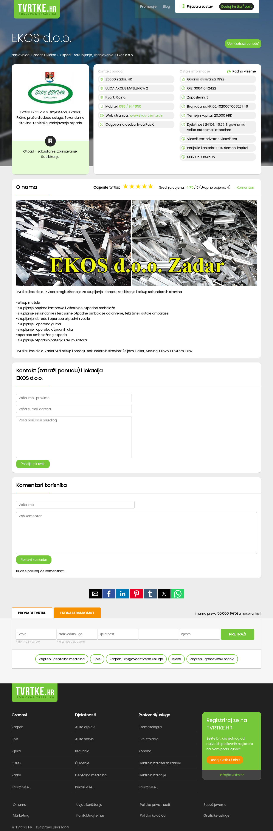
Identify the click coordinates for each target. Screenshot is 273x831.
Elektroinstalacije (152, 775)
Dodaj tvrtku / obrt (236, 6)
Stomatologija (150, 727)
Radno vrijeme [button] (241, 71)
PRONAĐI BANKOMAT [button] (77, 613)
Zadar (16, 775)
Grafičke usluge (216, 815)
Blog (166, 6)
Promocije (148, 6)
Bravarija (82, 751)
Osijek (16, 763)
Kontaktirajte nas (90, 815)
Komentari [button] (245, 187)
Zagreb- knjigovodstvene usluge (136, 659)
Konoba (145, 751)
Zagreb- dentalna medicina (62, 659)
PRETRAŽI (237, 634)
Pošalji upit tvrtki (32, 464)
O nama (19, 804)
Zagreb (17, 727)
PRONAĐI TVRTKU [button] (32, 613)
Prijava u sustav (197, 6)
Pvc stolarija (148, 739)
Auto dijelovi (85, 727)
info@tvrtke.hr (232, 774)
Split (97, 659)
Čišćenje (82, 763)
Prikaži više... (21, 787)
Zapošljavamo (214, 804)
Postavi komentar (33, 559)
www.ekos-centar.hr (146, 115)
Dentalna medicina (91, 775)
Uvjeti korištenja (89, 804)
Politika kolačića (153, 815)
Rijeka (176, 659)
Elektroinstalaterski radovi (160, 763)
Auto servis (84, 739)
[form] (136, 638)
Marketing (21, 815)
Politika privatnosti (155, 804)
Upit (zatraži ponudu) (243, 43)
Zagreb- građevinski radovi (212, 659)
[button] (95, 593)
